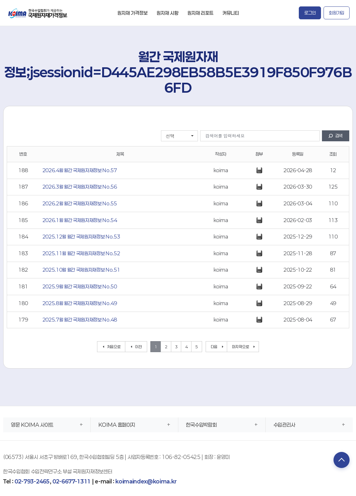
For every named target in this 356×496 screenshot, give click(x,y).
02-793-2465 (31, 481)
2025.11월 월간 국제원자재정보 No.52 (81, 253)
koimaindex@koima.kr (145, 481)
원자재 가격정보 (132, 13)
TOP (342, 460)
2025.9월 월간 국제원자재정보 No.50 (79, 286)
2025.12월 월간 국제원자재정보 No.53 (81, 236)
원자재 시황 (167, 13)
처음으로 (114, 346)
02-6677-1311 (71, 481)
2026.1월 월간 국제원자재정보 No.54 (79, 220)
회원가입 (336, 12)
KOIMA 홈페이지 (116, 425)
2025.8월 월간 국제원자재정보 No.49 (79, 303)
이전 (138, 346)
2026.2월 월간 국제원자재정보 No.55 (79, 203)
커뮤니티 (230, 13)
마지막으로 (240, 346)
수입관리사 (284, 425)
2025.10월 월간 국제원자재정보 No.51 (81, 270)
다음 (214, 346)
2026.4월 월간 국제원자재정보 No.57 (79, 170)
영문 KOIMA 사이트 (32, 425)
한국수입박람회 (201, 425)
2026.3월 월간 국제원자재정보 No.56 (79, 187)
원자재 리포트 (200, 13)
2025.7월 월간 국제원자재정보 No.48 (79, 320)
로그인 (310, 12)
